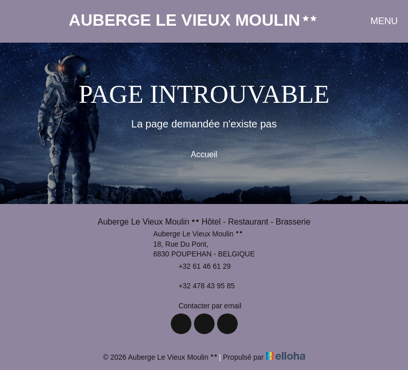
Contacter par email (204, 305)
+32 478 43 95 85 (201, 286)
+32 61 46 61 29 (199, 266)
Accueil (204, 154)
